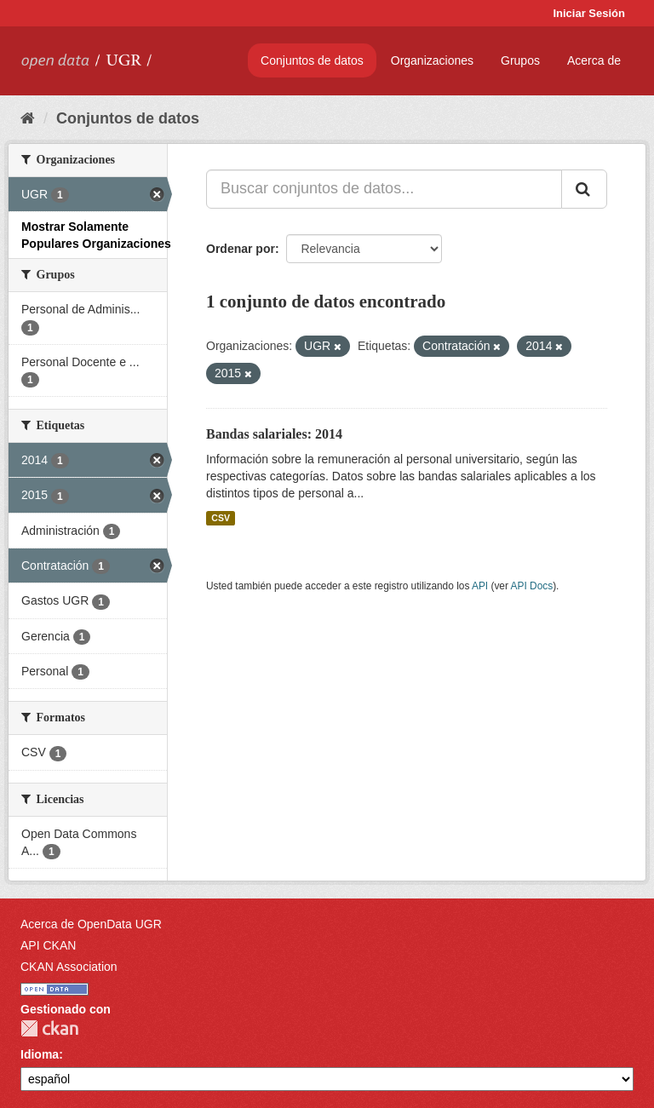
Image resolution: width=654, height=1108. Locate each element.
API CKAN (48, 945)
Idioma (39, 1054)
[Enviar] (584, 189)
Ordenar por (240, 248)
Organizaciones (432, 60)
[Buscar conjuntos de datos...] (384, 189)
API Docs (532, 586)
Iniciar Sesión (589, 13)
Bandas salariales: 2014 (274, 434)
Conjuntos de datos (312, 60)
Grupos (520, 60)
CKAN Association (69, 966)
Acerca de (594, 60)
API (480, 586)
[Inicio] (27, 118)
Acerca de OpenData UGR (91, 924)
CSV (220, 518)
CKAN (49, 1028)
